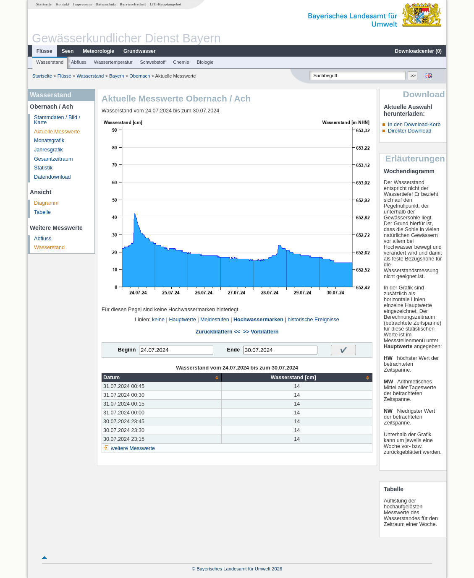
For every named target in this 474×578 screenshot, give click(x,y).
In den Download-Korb (414, 125)
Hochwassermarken (258, 320)
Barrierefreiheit (133, 4)
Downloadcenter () (418, 51)
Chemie (181, 62)
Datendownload (52, 177)
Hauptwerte (182, 320)
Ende (233, 350)
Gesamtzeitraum (53, 159)
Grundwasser (139, 51)
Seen (68, 51)
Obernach (139, 75)
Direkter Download (410, 131)
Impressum (82, 4)
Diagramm (46, 203)
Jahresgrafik (48, 150)
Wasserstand (49, 62)
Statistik (43, 168)
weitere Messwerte (133, 448)
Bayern (116, 75)
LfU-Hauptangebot (165, 4)
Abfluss (78, 62)
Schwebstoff (152, 62)
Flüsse (44, 51)
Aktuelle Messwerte (57, 132)
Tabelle (42, 212)
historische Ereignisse (313, 320)
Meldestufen (214, 320)
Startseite (44, 4)
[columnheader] (162, 377)
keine (158, 320)
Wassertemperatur (113, 62)
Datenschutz (106, 4)
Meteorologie (98, 51)
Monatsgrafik (49, 140)
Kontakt (62, 4)
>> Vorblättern (260, 332)
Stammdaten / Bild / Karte (57, 120)
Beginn (127, 350)
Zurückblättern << (218, 332)
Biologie (205, 62)
